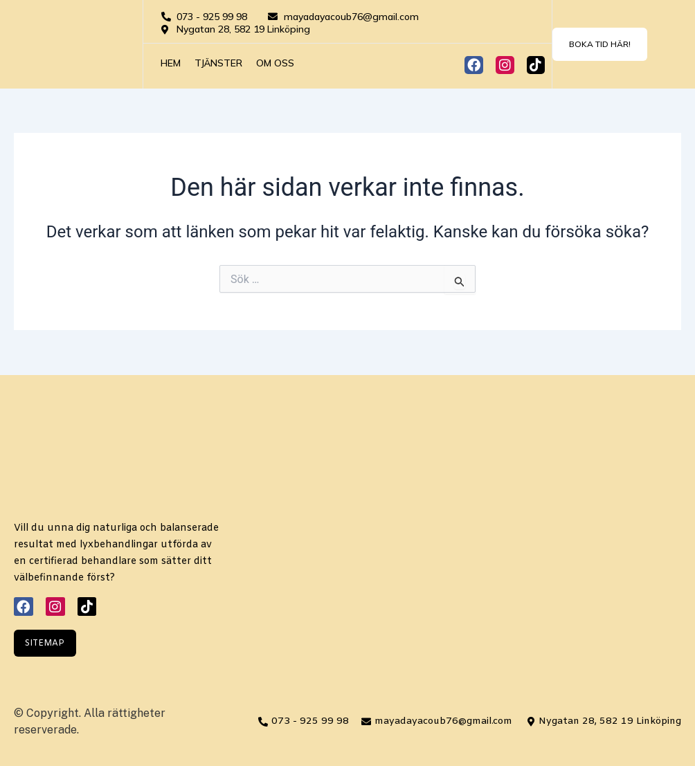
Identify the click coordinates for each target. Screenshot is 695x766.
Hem (171, 63)
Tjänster (218, 63)
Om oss (275, 63)
